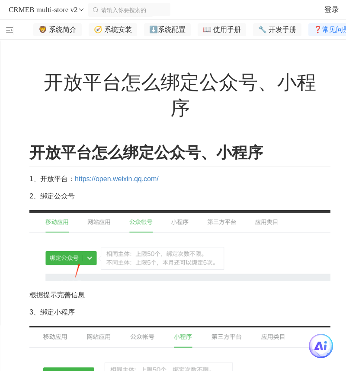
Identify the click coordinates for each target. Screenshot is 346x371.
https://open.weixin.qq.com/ (117, 178)
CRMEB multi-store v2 (47, 10)
